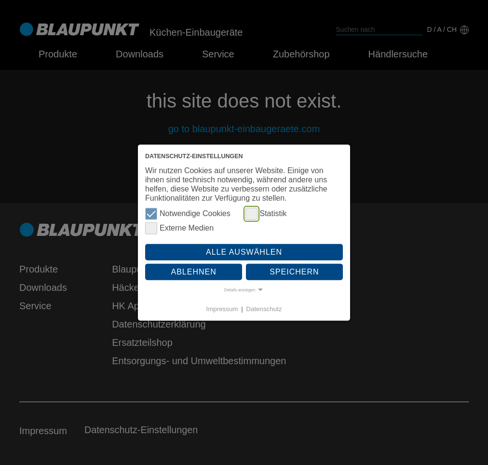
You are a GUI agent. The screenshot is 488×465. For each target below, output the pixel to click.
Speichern (294, 272)
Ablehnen (194, 272)
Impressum (222, 308)
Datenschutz (264, 308)
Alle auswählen (244, 251)
